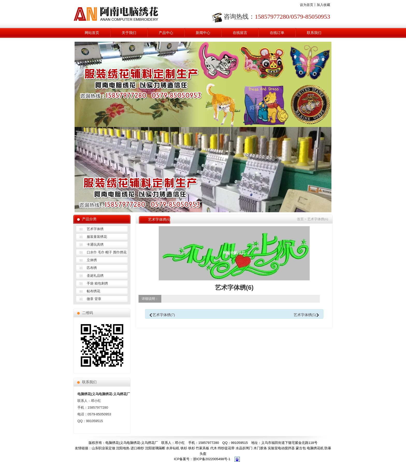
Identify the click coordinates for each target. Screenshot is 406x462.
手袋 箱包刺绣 (97, 283)
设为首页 (306, 5)
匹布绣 (92, 268)
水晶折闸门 (244, 448)
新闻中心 (203, 33)
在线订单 (277, 33)
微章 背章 (94, 299)
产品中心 (166, 33)
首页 (300, 219)
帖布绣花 (93, 291)
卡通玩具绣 (95, 244)
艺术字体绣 (95, 229)
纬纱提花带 (226, 448)
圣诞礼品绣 (95, 276)
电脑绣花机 (315, 448)
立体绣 (92, 260)
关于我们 (129, 33)
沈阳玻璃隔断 (155, 448)
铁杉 (183, 448)
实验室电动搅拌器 (281, 448)
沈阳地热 (122, 448)
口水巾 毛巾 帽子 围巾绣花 (107, 252)
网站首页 (92, 33)
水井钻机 (172, 448)
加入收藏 (323, 5)
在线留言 (240, 33)
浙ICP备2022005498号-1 (211, 459)
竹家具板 (202, 448)
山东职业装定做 (103, 448)
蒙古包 (301, 448)
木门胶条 (260, 448)
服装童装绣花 (97, 237)
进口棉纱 (137, 448)
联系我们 (314, 33)
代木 (213, 448)
